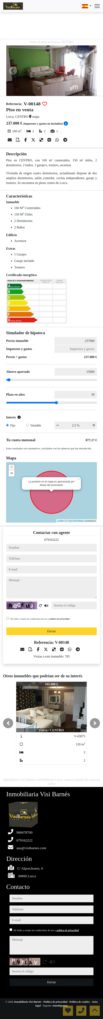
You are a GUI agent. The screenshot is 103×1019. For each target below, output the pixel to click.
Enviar (51, 631)
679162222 (51, 539)
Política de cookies (79, 1001)
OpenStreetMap (76, 521)
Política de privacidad (55, 1001)
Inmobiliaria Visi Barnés (28, 1001)
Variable (35, 425)
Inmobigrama (60, 1005)
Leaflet (60, 521)
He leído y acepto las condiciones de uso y (40, 619)
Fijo (12, 425)
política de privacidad (59, 619)
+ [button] (11, 467)
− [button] (11, 474)
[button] (8, 723)
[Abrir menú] (97, 6)
